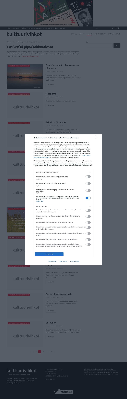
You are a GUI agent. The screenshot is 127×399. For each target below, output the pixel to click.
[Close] (98, 138)
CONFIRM (49, 254)
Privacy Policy (74, 261)
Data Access (63, 261)
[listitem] (63, 172)
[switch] (88, 176)
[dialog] (63, 199)
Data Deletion (52, 261)
